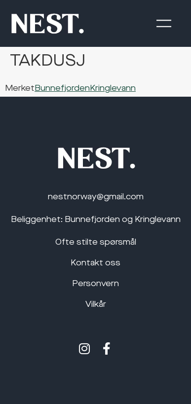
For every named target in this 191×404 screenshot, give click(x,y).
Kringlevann (113, 89)
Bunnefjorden (62, 89)
